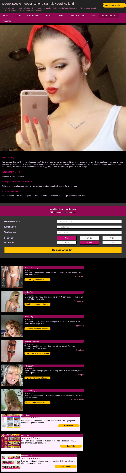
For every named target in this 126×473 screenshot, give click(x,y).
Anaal (93, 15)
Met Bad (48, 15)
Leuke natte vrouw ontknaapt (37, 304)
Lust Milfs (71, 446)
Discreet (17, 15)
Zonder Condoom (77, 15)
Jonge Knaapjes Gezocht (114, 5)
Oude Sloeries (65, 466)
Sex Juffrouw (33, 15)
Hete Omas (68, 426)
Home (5, 15)
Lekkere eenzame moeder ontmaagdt (37, 329)
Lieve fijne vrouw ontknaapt (37, 378)
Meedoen (7, 21)
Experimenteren (109, 15)
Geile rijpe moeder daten (37, 280)
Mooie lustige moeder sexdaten (38, 403)
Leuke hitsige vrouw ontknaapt (37, 353)
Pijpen (61, 15)
